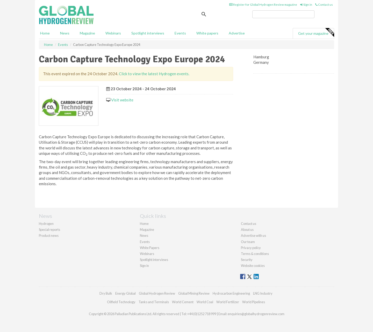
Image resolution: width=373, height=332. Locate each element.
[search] (283, 14)
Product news (49, 235)
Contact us (324, 4)
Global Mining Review (194, 293)
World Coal (205, 302)
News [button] (64, 33)
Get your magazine (316, 32)
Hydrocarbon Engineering (231, 293)
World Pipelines (253, 302)
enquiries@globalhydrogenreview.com (256, 314)
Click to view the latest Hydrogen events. (154, 73)
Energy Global (125, 293)
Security (247, 260)
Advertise (237, 33)
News (144, 235)
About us (247, 229)
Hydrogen (46, 224)
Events (180, 33)
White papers (207, 33)
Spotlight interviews (147, 33)
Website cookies (253, 266)
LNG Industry (262, 293)
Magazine (87, 33)
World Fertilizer (227, 302)
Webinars (113, 33)
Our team (248, 242)
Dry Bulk (105, 293)
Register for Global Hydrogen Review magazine (263, 4)
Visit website (122, 100)
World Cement (182, 302)
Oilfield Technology (121, 302)
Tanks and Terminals (154, 302)
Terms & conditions (255, 254)
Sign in (306, 4)
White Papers (149, 248)
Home (45, 33)
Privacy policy (251, 248)
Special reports (49, 229)
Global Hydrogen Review (157, 293)
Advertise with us (253, 235)
